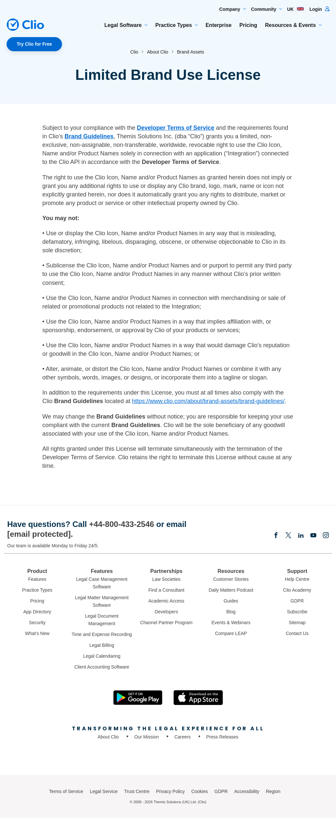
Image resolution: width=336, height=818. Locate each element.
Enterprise (218, 25)
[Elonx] (288, 536)
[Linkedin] (301, 536)
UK (295, 9)
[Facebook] (276, 536)
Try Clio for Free (34, 44)
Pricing (248, 25)
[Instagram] (326, 536)
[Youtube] (313, 536)
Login (319, 9)
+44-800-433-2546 (121, 524)
